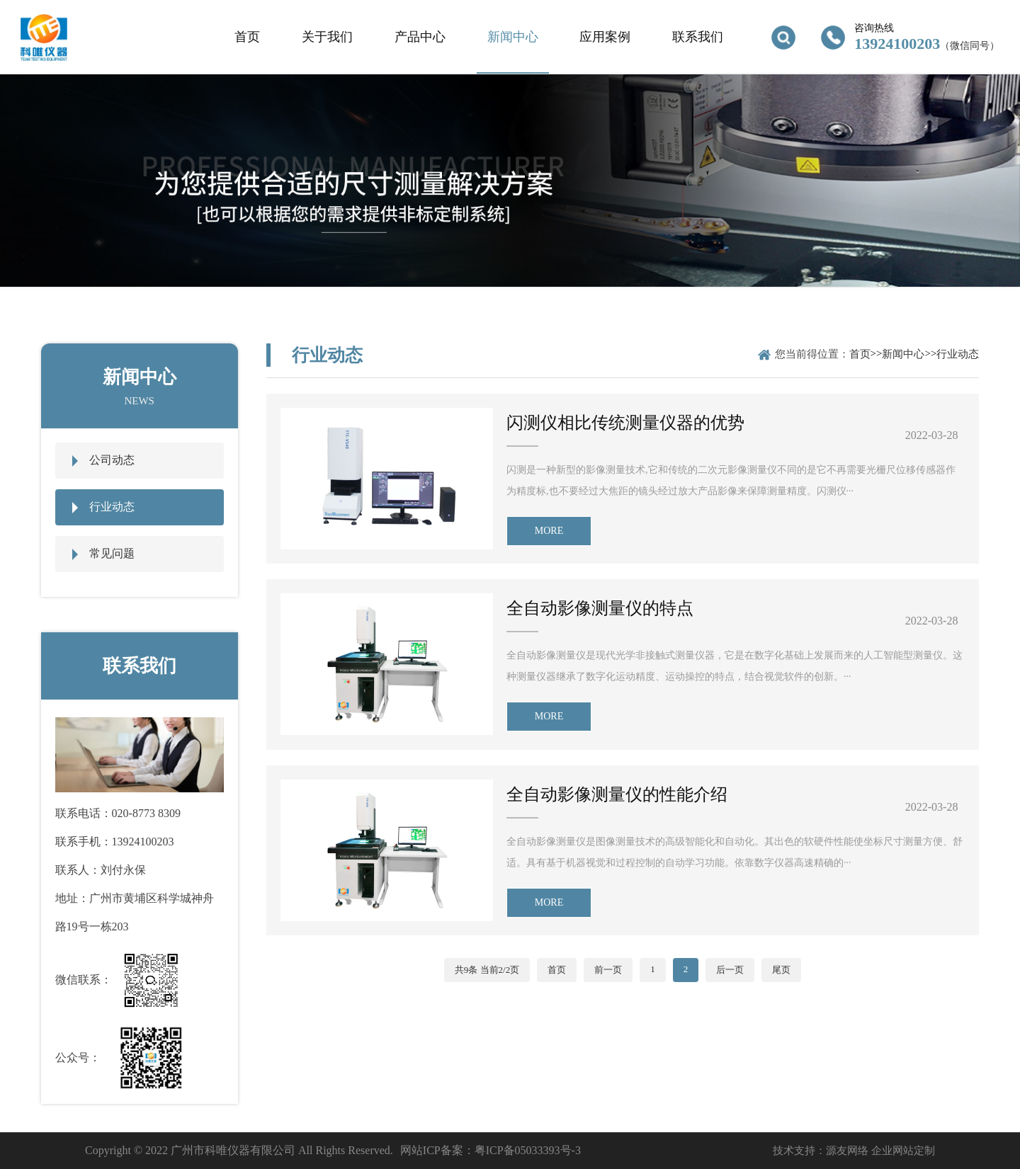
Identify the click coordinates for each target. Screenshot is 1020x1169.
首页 (247, 37)
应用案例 (604, 37)
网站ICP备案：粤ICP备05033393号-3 (490, 1150)
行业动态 (112, 507)
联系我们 (697, 37)
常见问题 (112, 553)
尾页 (781, 969)
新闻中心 (512, 37)
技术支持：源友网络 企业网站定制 (854, 1150)
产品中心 (420, 37)
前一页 (608, 969)
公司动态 (112, 460)
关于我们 (327, 37)
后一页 (730, 969)
